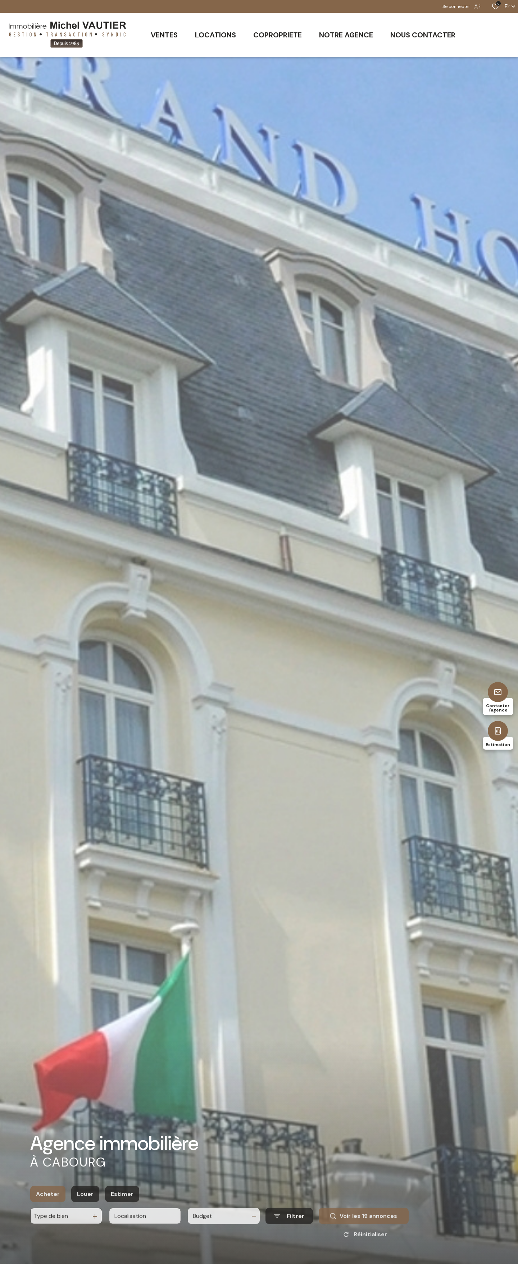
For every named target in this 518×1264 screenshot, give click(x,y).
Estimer (122, 1211)
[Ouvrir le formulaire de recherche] (289, 1234)
